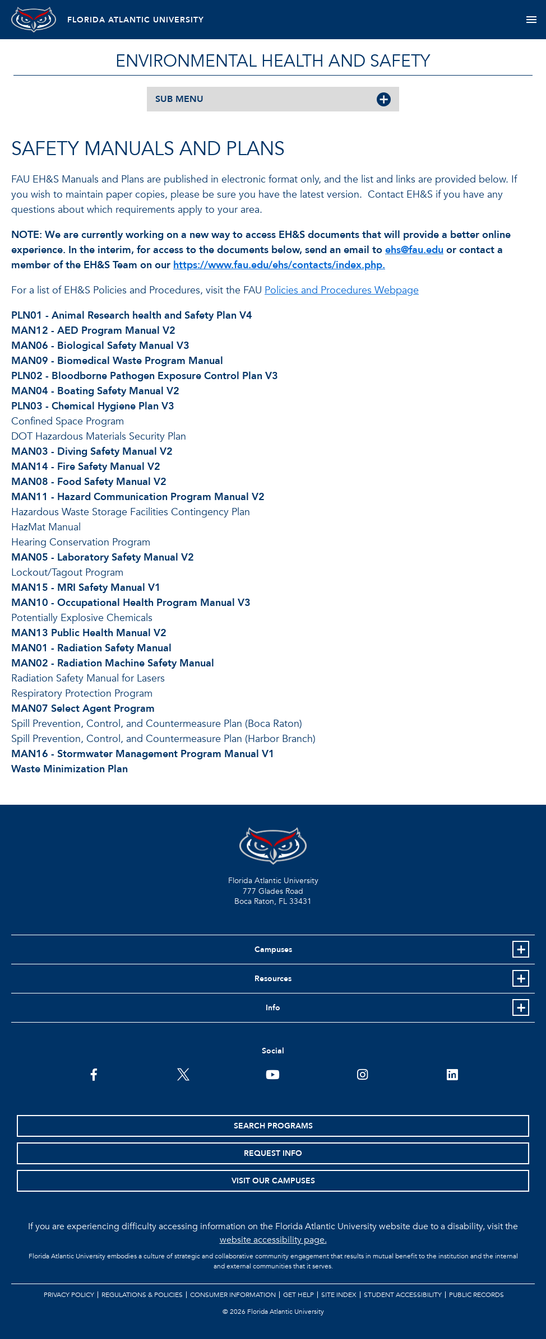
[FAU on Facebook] (94, 1073)
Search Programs (273, 1126)
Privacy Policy (69, 1294)
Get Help (298, 1294)
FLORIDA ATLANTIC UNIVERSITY (135, 20)
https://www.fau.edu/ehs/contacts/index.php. (279, 265)
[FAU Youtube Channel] (273, 1073)
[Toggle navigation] (531, 19)
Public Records (476, 1294)
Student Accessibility (403, 1294)
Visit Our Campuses (273, 1180)
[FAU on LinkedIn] (452, 1073)
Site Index (339, 1294)
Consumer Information (233, 1294)
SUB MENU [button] (179, 99)
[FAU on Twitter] (184, 1073)
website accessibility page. (273, 1240)
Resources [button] (273, 978)
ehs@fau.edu (414, 250)
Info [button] (273, 1007)
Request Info (273, 1153)
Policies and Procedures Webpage (342, 290)
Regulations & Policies (142, 1294)
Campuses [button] (273, 949)
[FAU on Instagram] (362, 1073)
